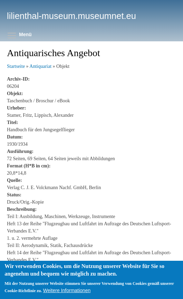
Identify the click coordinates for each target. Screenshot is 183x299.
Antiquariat (40, 66)
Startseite (16, 66)
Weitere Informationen (66, 295)
